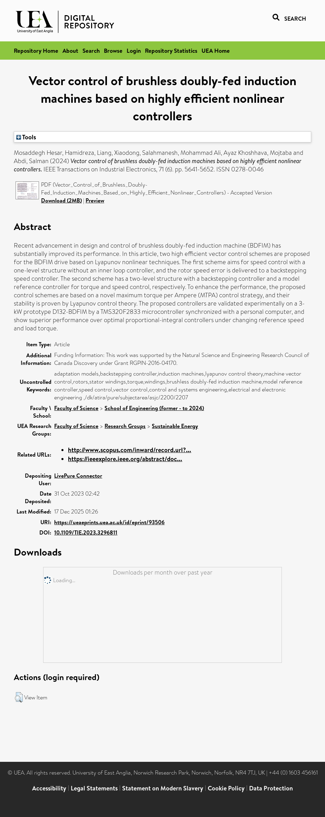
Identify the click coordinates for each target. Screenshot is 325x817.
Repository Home (36, 50)
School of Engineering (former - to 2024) (154, 408)
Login (134, 50)
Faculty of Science (76, 408)
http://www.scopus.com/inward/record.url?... (129, 450)
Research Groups (125, 426)
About (70, 50)
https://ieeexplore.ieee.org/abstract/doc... (125, 459)
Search (91, 50)
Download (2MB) (61, 200)
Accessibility (49, 788)
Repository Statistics (171, 50)
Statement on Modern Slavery (162, 788)
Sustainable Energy (175, 426)
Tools (26, 136)
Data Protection (271, 788)
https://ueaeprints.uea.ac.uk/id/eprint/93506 (109, 522)
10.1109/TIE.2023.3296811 (85, 532)
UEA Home (215, 50)
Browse (113, 50)
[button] (19, 697)
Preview (95, 200)
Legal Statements (94, 788)
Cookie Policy (226, 788)
